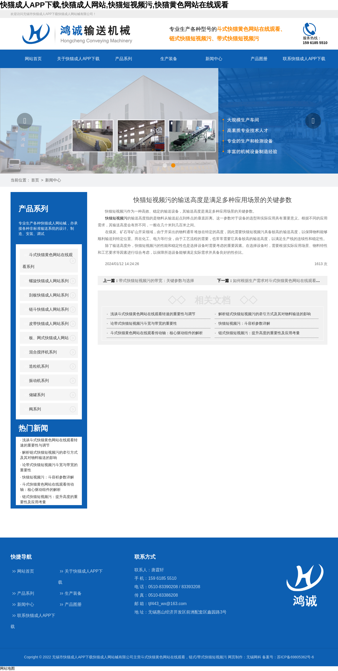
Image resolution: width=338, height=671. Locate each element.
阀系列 (31, 409)
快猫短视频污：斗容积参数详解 (244, 323)
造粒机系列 (35, 366)
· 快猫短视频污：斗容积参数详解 (47, 477)
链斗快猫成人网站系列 (45, 309)
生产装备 (168, 58)
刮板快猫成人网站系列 (45, 295)
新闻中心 (213, 58)
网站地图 (7, 668)
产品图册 (259, 58)
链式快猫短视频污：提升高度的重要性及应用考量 (259, 333)
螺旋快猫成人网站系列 (45, 281)
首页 (35, 180)
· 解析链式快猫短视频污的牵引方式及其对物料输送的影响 (49, 455)
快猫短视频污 (116, 218)
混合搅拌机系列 (39, 352)
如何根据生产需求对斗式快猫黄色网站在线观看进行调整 (282, 280)
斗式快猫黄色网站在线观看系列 (47, 260)
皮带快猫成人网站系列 (45, 324)
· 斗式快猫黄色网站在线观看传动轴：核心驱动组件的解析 (47, 487)
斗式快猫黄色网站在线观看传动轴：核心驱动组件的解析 (156, 333)
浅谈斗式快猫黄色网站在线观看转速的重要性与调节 (152, 314)
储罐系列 (33, 395)
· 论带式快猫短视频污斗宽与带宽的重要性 (49, 467)
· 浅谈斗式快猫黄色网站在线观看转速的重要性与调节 (49, 442)
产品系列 (123, 58)
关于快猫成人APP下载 (78, 58)
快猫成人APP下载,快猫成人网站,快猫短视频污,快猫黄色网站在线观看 (114, 5)
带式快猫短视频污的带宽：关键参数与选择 (156, 280)
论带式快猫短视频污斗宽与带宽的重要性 (143, 323)
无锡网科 (253, 657)
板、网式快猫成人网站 (45, 338)
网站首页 (33, 58)
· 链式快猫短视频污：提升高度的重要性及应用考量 (49, 499)
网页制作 (235, 657)
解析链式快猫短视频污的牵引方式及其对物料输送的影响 (264, 314)
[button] (25, 121)
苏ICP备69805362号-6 (295, 657)
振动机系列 (35, 381)
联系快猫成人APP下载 (304, 58)
